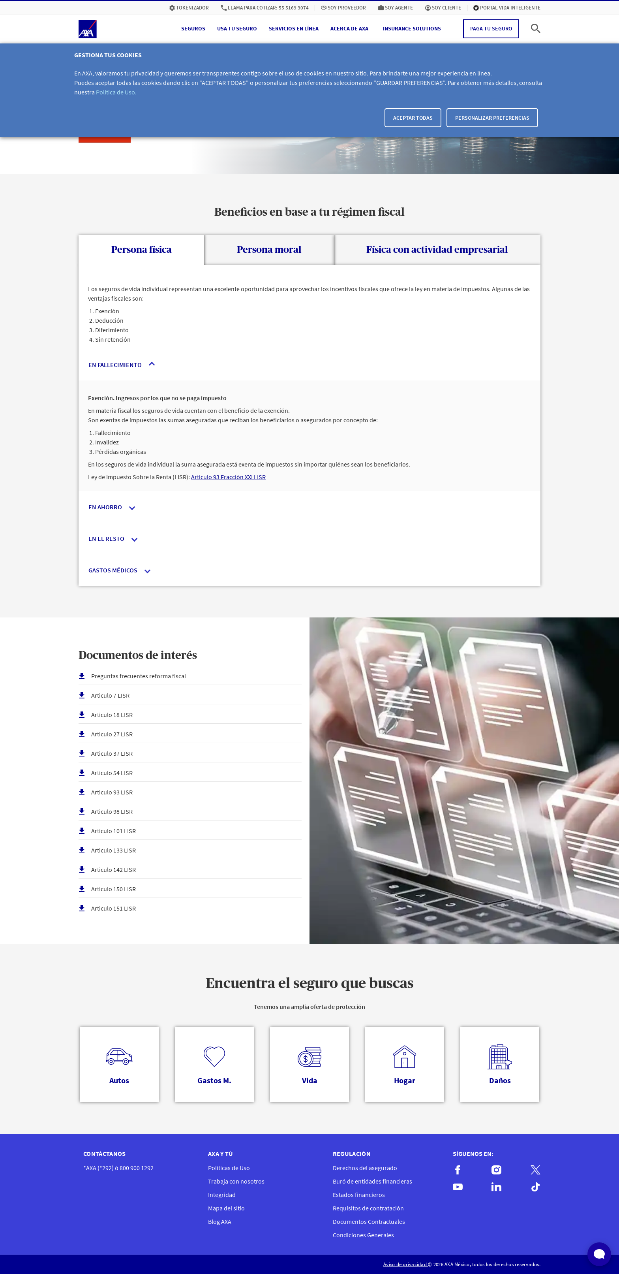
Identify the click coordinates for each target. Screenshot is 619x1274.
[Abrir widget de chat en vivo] (599, 1254)
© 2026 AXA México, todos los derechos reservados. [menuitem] (484, 1264)
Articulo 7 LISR (110, 695)
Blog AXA (219, 1221)
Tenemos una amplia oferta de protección (309, 1007)
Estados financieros (359, 1195)
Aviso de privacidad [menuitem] (405, 1264)
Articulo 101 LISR (113, 831)
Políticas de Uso (229, 1168)
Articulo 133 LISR (113, 850)
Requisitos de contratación (368, 1208)
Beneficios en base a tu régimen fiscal (309, 212)
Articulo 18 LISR (112, 715)
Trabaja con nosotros (236, 1181)
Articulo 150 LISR (113, 889)
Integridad (222, 1195)
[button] (193, 29)
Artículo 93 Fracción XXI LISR (228, 477)
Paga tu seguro (491, 28)
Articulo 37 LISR (112, 753)
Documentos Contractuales (369, 1221)
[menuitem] (189, 8)
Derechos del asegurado (365, 1168)
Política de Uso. (116, 92)
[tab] (141, 250)
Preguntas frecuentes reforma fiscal (138, 676)
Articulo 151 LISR (113, 908)
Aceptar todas (413, 117)
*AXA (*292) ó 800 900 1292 (118, 1168)
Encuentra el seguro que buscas (310, 984)
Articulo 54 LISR (112, 773)
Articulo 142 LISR (113, 869)
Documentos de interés (138, 655)
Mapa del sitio (226, 1208)
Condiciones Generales (363, 1235)
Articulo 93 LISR (112, 792)
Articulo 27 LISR (112, 734)
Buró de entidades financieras (372, 1181)
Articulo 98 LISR (112, 811)
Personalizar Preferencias (492, 117)
